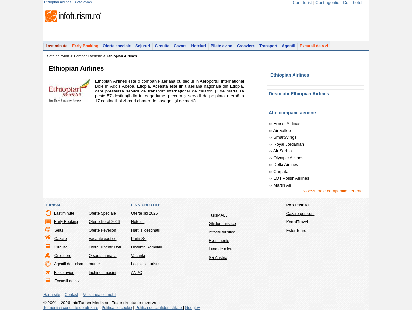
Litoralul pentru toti (105, 247)
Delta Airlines (283, 164)
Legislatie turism (145, 264)
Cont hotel (352, 2)
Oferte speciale (117, 46)
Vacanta (138, 255)
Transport (268, 46)
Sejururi (142, 46)
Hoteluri (198, 46)
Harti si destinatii (145, 230)
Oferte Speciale (102, 213)
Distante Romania (146, 247)
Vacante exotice (103, 238)
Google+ (192, 307)
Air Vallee (280, 130)
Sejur (58, 230)
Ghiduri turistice (222, 223)
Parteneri (297, 205)
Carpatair (280, 171)
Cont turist (302, 2)
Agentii (288, 46)
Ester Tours (296, 230)
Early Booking (85, 46)
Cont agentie (327, 2)
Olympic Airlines (286, 157)
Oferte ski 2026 (144, 213)
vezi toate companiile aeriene (333, 191)
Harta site (51, 294)
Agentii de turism (68, 264)
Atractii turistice (222, 232)
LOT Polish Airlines (289, 178)
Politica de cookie (117, 307)
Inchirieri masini (102, 272)
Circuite (162, 46)
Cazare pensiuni (300, 213)
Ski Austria (218, 257)
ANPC (136, 272)
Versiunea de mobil (99, 294)
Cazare (180, 46)
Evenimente (219, 240)
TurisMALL (218, 215)
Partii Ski (138, 238)
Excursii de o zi (314, 46)
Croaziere (246, 46)
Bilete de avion (57, 56)
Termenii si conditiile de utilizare (70, 307)
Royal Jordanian (286, 144)
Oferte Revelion (102, 230)
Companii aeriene (88, 56)
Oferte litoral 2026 (104, 221)
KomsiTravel (297, 222)
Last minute (56, 46)
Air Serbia (280, 150)
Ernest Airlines (284, 123)
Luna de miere (221, 249)
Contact (71, 294)
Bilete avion (221, 46)
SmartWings (282, 137)
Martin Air (280, 185)
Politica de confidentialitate (159, 307)
